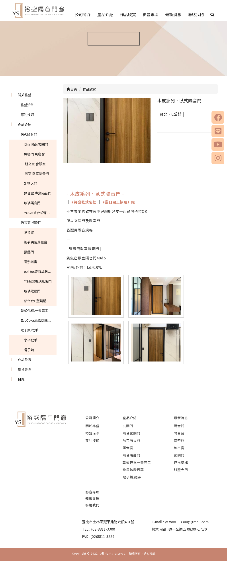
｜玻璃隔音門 (31, 203)
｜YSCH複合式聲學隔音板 (39, 213)
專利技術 (27, 115)
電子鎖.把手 (29, 330)
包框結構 (181, 462)
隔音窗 (128, 447)
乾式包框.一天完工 (34, 310)
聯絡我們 (196, 14)
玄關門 (128, 425)
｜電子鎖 (27, 350)
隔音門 (179, 425)
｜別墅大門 (29, 183)
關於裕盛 (24, 95)
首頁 (72, 89)
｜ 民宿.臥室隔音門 (35, 174)
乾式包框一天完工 (137, 462)
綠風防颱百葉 (133, 469)
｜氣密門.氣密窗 (33, 154)
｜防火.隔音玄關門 (34, 144)
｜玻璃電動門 (31, 291)
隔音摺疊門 (131, 455)
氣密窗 (179, 447)
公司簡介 (83, 14)
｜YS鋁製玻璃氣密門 (36, 281)
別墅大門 (181, 469)
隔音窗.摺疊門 (31, 222)
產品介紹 (105, 14)
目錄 (21, 379)
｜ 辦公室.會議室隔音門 (38, 164)
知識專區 (92, 498)
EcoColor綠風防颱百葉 (37, 320)
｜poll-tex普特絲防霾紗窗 (39, 271)
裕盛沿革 (27, 105)
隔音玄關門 (131, 433)
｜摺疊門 (27, 252)
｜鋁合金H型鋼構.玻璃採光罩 (39, 301)
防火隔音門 (29, 134)
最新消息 (173, 14)
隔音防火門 (131, 440)
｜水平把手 (29, 340)
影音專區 (151, 14)
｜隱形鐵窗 (29, 262)
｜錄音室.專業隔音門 (36, 193)
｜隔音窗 (27, 232)
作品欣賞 (128, 14)
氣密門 (179, 440)
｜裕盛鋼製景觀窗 (34, 242)
